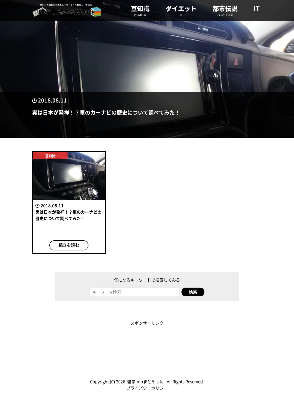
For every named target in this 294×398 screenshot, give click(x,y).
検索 (193, 292)
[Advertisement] (147, 336)
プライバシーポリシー (147, 388)
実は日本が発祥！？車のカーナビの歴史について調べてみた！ (106, 112)
